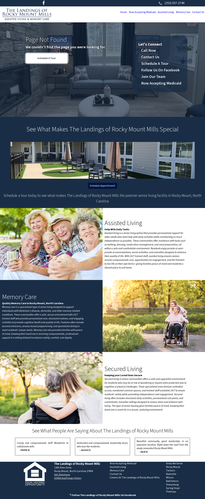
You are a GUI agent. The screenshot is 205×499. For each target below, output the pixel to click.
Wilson (170, 477)
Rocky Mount (173, 467)
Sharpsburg (172, 484)
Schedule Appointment (102, 186)
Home (117, 12)
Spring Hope (173, 488)
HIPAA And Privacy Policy (67, 478)
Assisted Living (163, 12)
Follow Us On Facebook (160, 70)
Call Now (148, 50)
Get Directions (62, 474)
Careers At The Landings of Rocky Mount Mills (135, 477)
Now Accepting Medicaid (138, 12)
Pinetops (171, 491)
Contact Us (197, 12)
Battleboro (172, 481)
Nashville (171, 474)
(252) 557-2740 (171, 3)
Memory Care (181, 12)
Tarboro (170, 470)
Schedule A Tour (46, 58)
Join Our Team (153, 77)
